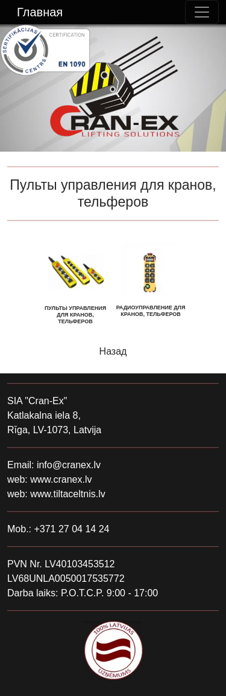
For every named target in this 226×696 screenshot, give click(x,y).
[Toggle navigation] (202, 12)
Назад (113, 351)
